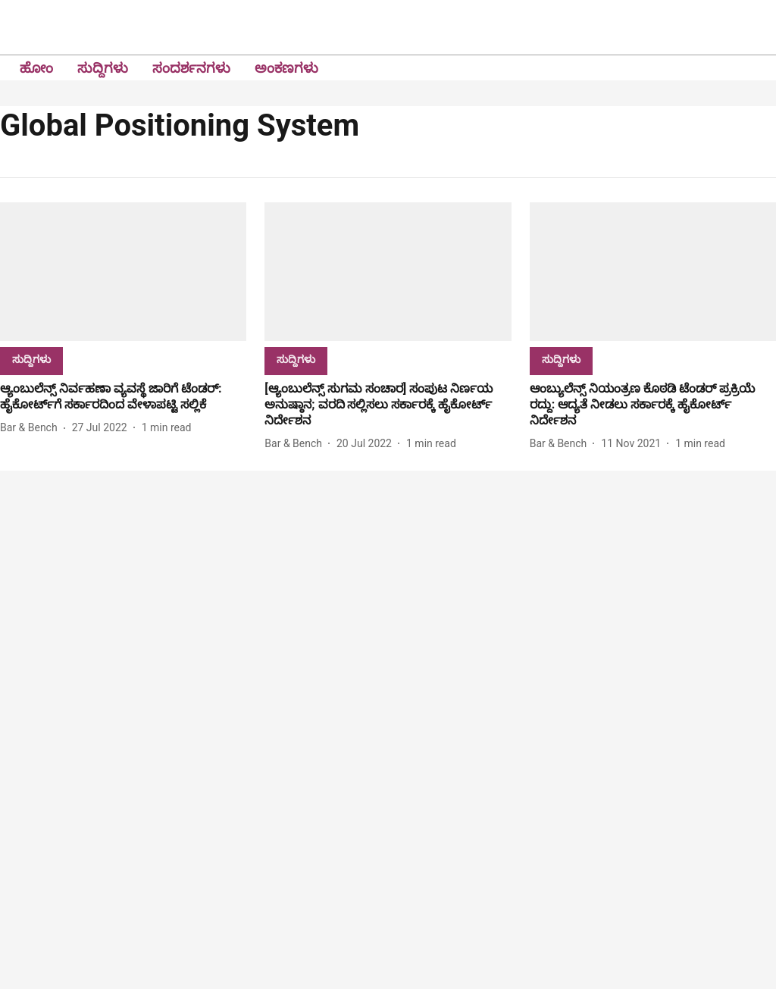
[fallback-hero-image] (123, 271)
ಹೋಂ (36, 68)
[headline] (123, 397)
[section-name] (31, 359)
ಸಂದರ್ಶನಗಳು (191, 68)
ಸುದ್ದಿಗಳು (102, 68)
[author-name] (32, 428)
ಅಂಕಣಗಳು (286, 68)
